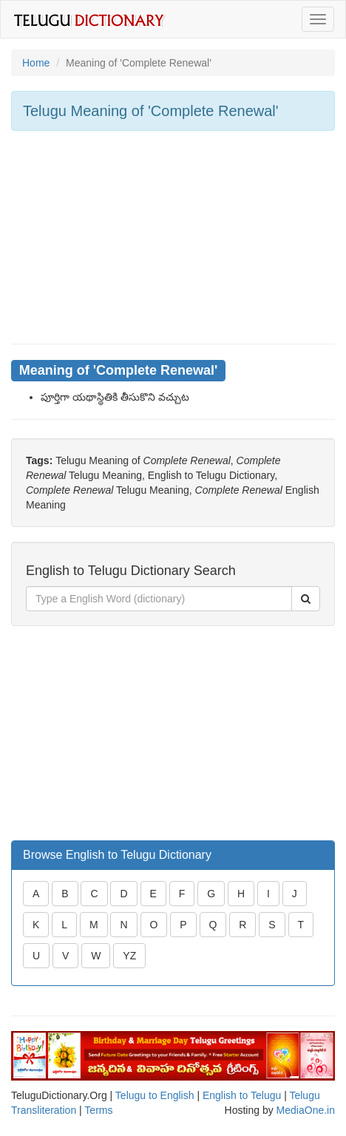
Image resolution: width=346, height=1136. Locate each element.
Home (36, 63)
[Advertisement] (173, 237)
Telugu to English (154, 1095)
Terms (98, 1110)
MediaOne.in (306, 1110)
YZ (129, 956)
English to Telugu (242, 1095)
